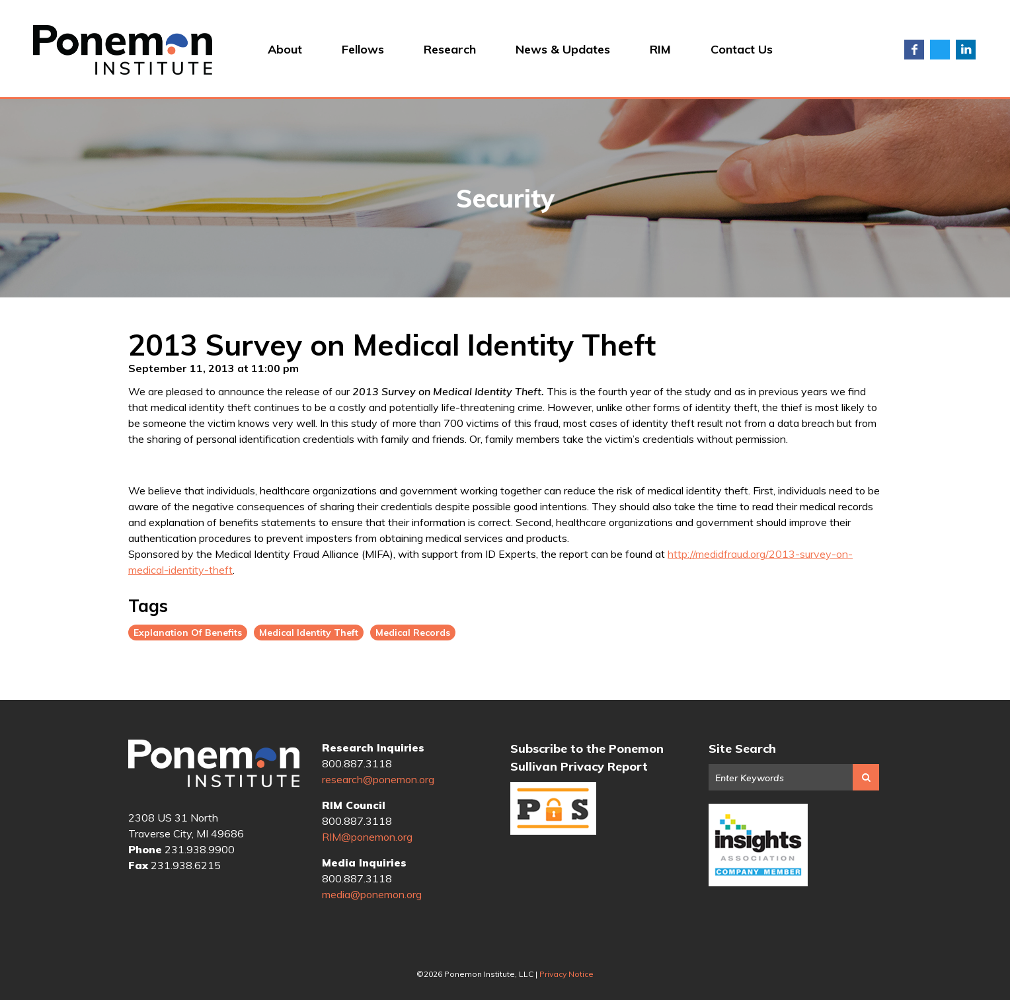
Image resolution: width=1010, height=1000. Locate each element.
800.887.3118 (357, 763)
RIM (660, 49)
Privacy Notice (566, 974)
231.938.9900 (200, 849)
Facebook (914, 49)
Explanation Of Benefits (188, 632)
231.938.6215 (186, 865)
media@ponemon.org (372, 894)
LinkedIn (966, 49)
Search (866, 777)
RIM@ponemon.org (367, 836)
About (285, 49)
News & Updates (563, 49)
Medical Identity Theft (308, 632)
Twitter (940, 49)
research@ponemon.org (378, 779)
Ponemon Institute (213, 765)
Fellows (363, 49)
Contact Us (742, 49)
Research (450, 49)
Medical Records (412, 632)
